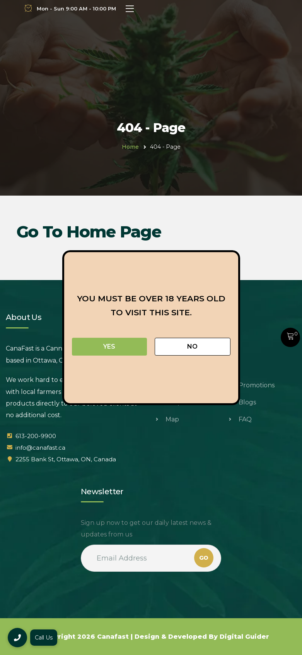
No (192, 346)
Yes (109, 346)
